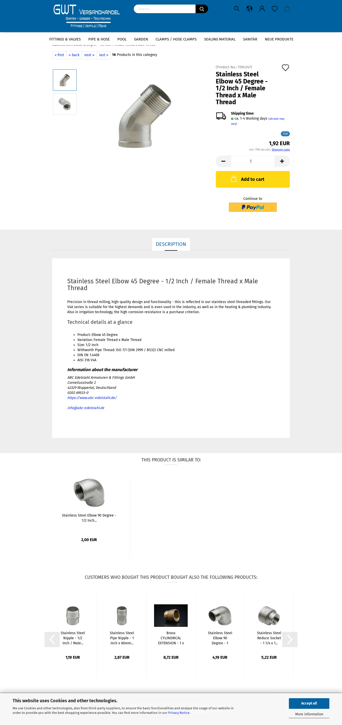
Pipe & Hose (99, 39)
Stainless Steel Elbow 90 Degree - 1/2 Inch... (89, 518)
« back (74, 55)
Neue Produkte (279, 39)
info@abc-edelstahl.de (85, 408)
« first (59, 55)
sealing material (220, 39)
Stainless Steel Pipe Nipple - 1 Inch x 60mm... (122, 638)
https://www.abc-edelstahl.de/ (92, 398)
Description (171, 244)
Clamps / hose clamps (176, 39)
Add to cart (247, 179)
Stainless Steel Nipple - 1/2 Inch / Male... (73, 638)
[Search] (202, 9)
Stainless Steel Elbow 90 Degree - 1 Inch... (220, 638)
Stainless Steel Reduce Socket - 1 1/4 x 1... (269, 638)
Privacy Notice (178, 713)
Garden (141, 39)
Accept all (309, 703)
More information (309, 714)
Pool (121, 39)
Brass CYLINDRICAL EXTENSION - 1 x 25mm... (171, 638)
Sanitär (250, 39)
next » (89, 55)
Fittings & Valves (65, 39)
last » (103, 55)
